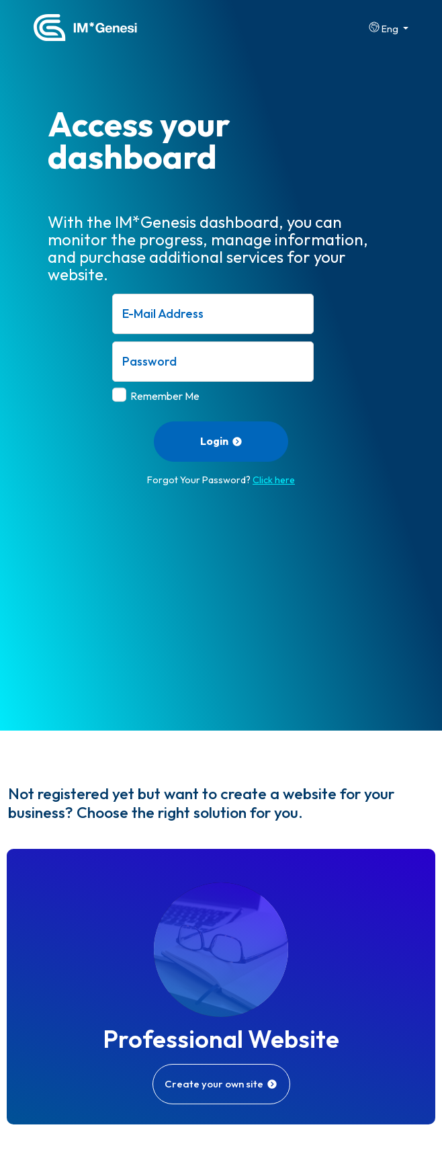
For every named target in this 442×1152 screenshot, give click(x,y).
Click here (274, 480)
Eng (384, 28)
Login (221, 441)
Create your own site (221, 1083)
